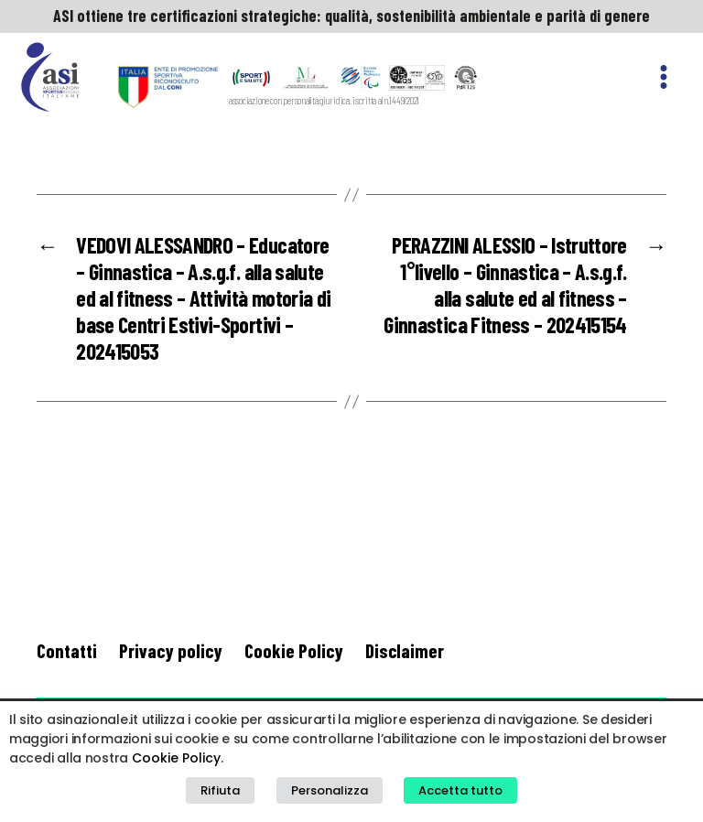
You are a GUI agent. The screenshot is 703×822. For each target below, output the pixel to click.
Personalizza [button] (329, 790)
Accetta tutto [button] (460, 790)
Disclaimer (404, 650)
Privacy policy (170, 650)
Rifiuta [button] (220, 790)
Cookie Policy (293, 650)
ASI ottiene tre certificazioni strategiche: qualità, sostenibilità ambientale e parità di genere (351, 15)
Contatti (67, 650)
